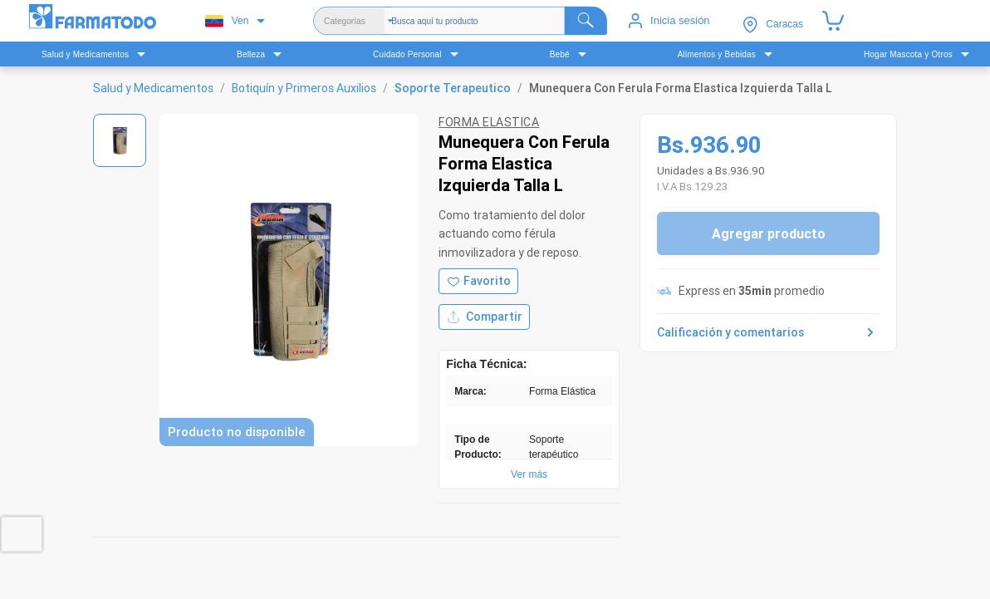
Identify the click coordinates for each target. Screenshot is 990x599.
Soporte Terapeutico (453, 88)
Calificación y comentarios (768, 332)
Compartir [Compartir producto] (484, 317)
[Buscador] (499, 20)
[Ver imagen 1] (119, 140)
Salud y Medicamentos (153, 88)
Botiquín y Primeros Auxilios (304, 88)
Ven (227, 21)
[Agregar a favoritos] (478, 281)
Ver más (529, 474)
